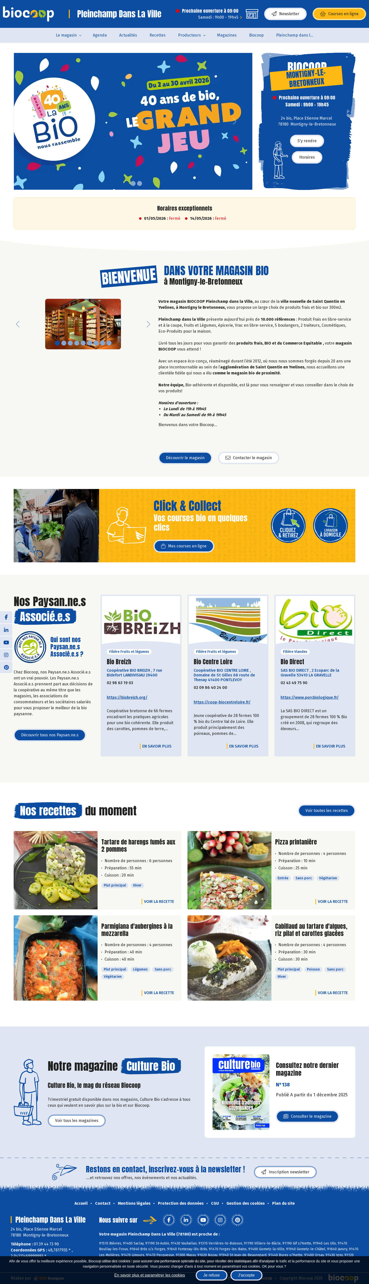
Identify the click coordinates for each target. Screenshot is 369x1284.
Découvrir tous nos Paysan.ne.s (49, 735)
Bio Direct (292, 661)
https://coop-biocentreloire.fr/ (222, 702)
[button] (18, 121)
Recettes (157, 35)
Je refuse (211, 1275)
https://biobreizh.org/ (127, 697)
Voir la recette (159, 901)
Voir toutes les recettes (326, 810)
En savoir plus (157, 746)
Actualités (128, 35)
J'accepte (246, 1275)
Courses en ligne (339, 13)
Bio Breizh (119, 661)
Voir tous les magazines (76, 1120)
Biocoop (256, 35)
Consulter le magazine (307, 1118)
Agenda (100, 35)
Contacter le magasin (248, 457)
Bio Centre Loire (213, 661)
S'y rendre (307, 140)
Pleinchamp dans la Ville (298, 35)
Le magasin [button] (66, 35)
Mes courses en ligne (184, 546)
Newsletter (285, 13)
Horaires (307, 157)
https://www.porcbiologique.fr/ (310, 697)
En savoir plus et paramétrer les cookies (149, 1275)
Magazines (227, 35)
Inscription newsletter (285, 1172)
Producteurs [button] (189, 35)
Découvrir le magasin (185, 457)
